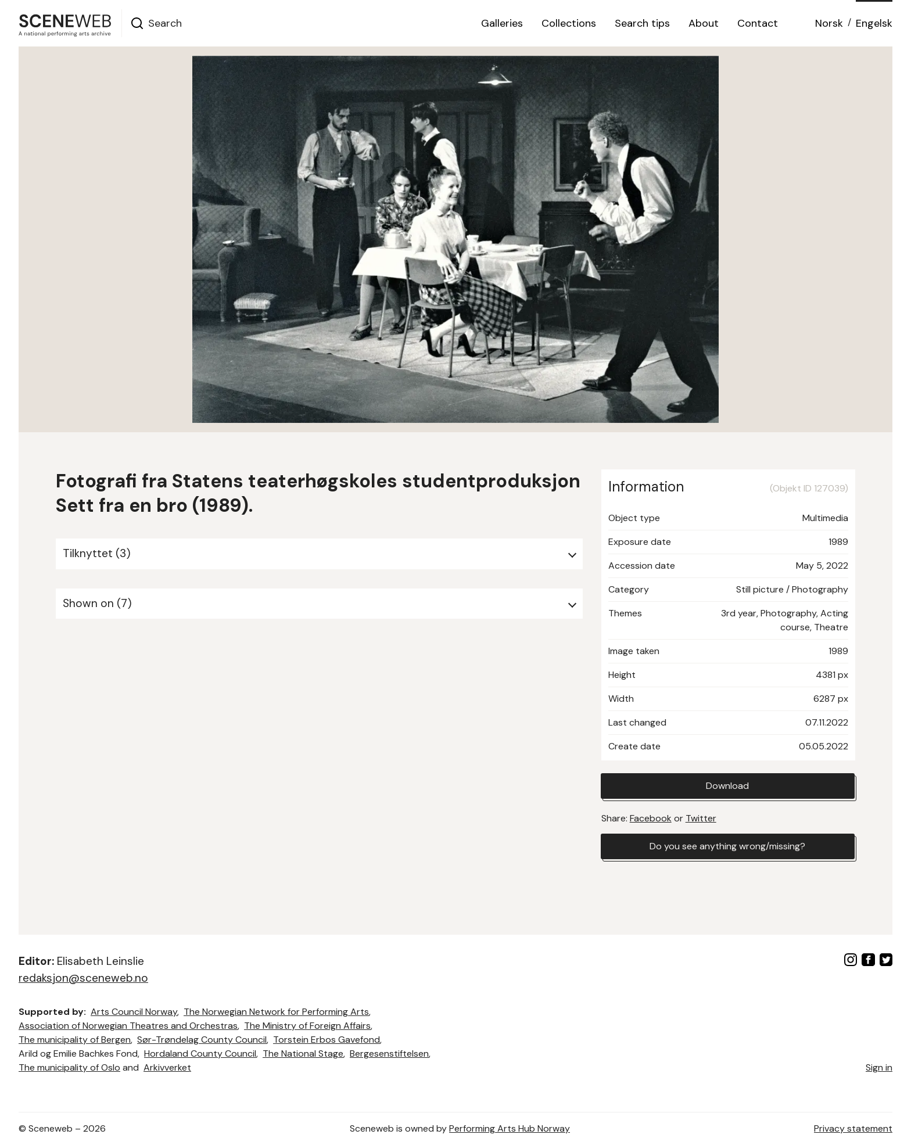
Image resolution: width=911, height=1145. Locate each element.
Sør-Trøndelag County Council (202, 1039)
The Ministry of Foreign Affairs (307, 1026)
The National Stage (303, 1053)
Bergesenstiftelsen (389, 1053)
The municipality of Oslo (69, 1067)
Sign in (879, 1067)
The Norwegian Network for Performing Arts (276, 1012)
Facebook (651, 818)
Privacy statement (853, 1128)
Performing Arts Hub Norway (509, 1128)
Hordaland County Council (200, 1053)
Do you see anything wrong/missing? (727, 846)
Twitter (701, 818)
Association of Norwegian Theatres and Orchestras (128, 1026)
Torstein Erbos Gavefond (326, 1039)
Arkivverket (167, 1067)
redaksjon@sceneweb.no (83, 978)
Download (727, 786)
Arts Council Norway (134, 1012)
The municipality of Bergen (75, 1039)
